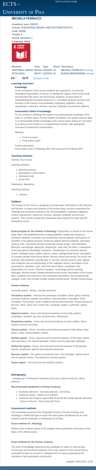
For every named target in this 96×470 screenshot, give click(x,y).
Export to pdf (40, 78)
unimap (89, 70)
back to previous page (66, 1)
